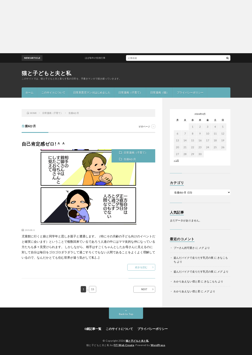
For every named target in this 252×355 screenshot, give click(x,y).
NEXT (144, 289)
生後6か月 (130, 159)
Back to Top (126, 314)
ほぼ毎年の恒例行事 (98, 57)
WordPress (158, 345)
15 (92, 289)
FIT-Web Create (124, 345)
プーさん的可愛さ (184, 247)
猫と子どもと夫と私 (46, 73)
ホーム (29, 92)
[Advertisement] (114, 26)
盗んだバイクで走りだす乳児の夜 (193, 257)
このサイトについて (53, 92)
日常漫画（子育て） (130, 92)
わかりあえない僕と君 (187, 281)
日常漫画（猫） (159, 92)
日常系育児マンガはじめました (91, 92)
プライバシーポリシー (190, 92)
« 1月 (176, 160)
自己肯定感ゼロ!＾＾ (44, 144)
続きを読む (141, 267)
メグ (201, 247)
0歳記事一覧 (92, 328)
